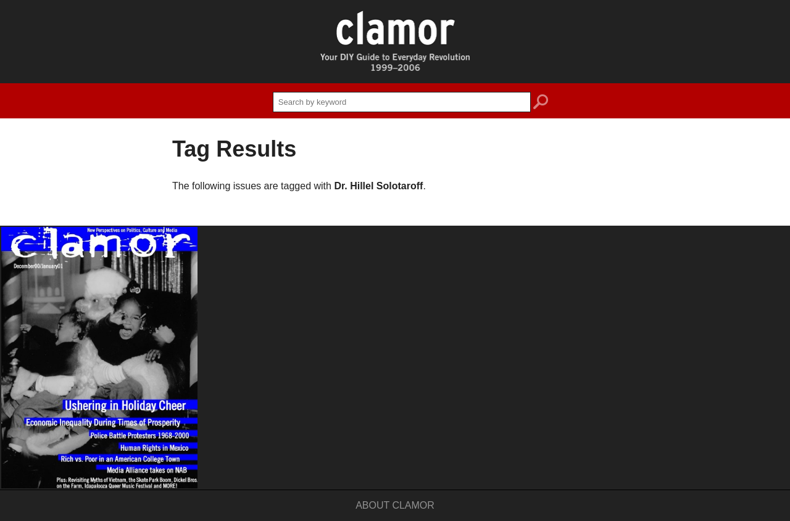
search (540, 103)
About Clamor (395, 505)
